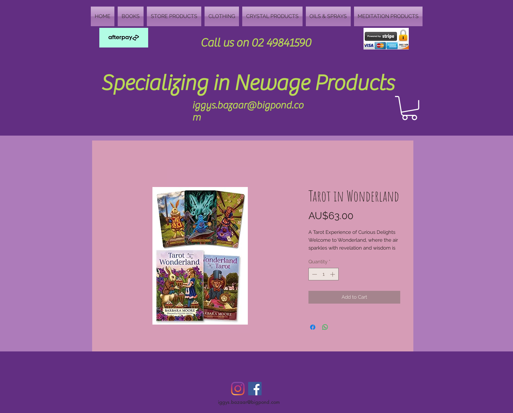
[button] (409, 108)
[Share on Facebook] (313, 327)
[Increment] (333, 274)
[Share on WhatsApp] (325, 327)
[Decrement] (313, 274)
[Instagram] (238, 388)
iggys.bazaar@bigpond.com (249, 402)
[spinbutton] (323, 274)
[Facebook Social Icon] (255, 388)
